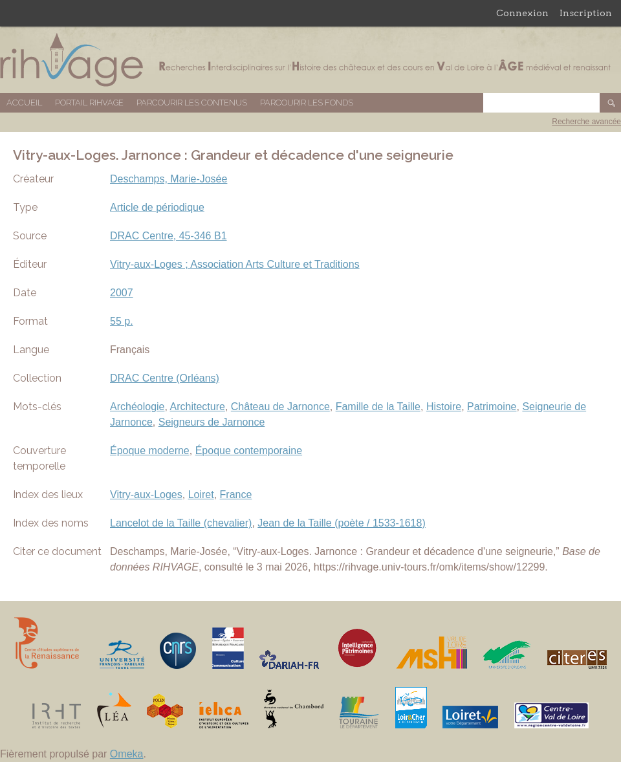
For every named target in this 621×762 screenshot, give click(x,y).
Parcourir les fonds (306, 102)
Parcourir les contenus (191, 102)
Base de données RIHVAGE (310, 60)
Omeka (127, 753)
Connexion (522, 13)
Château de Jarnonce (280, 406)
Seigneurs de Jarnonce (211, 422)
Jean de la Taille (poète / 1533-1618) (341, 522)
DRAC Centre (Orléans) (164, 378)
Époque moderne (150, 450)
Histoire (443, 406)
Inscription (586, 13)
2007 (121, 292)
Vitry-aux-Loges (146, 494)
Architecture (197, 406)
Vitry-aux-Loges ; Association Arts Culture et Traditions (235, 264)
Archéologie (137, 406)
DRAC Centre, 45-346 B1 (168, 235)
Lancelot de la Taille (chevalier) (181, 522)
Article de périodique (157, 207)
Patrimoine (491, 406)
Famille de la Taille (378, 406)
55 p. (121, 321)
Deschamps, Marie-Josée (168, 178)
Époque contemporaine (248, 450)
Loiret (201, 494)
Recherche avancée (586, 121)
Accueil (24, 102)
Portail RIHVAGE (89, 102)
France (236, 494)
